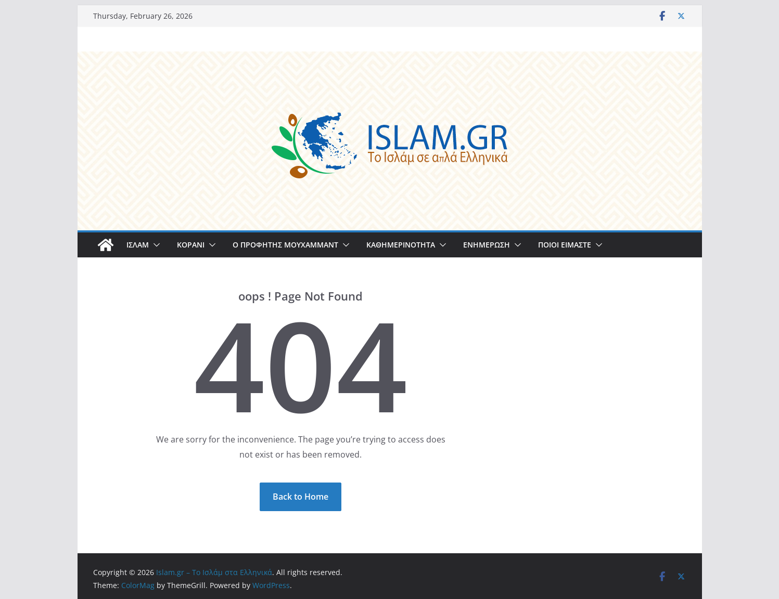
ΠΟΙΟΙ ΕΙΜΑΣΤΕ (564, 245)
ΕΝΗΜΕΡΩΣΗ (486, 245)
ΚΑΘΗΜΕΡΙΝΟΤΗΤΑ (400, 245)
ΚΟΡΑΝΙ (191, 245)
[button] (154, 245)
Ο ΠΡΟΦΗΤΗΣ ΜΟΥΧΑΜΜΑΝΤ (285, 245)
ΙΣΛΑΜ (137, 245)
